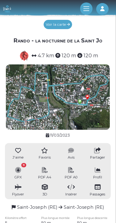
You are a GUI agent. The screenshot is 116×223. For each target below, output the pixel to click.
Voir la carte (58, 24)
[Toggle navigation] (86, 8)
